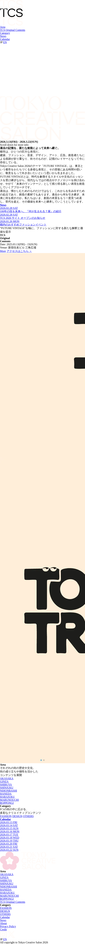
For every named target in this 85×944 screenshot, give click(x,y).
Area (2, 27)
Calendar (5, 39)
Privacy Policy (8, 926)
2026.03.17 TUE (9, 834)
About (3, 923)
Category (5, 33)
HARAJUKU (7, 796)
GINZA (4, 781)
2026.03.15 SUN (9, 828)
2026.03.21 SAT (9, 846)
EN (5, 42)
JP (1, 42)
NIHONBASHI (8, 790)
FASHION (6, 816)
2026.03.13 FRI (8, 822)
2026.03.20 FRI (8, 843)
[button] (41, 760)
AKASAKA (6, 778)
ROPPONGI (7, 802)
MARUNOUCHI (9, 799)
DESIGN (17, 816)
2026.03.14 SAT (9, 825)
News (3, 36)
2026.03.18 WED (9, 837)
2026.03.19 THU (9, 840)
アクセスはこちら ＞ (19, 251)
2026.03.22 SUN (9, 849)
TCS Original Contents (12, 30)
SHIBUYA (6, 784)
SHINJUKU (6, 787)
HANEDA (6, 793)
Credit (3, 929)
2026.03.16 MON (9, 831)
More (3, 251)
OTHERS (28, 816)
